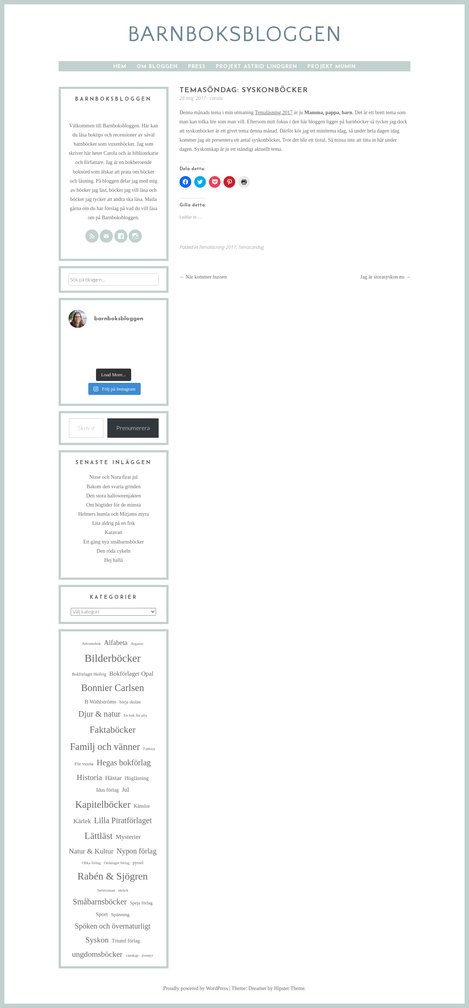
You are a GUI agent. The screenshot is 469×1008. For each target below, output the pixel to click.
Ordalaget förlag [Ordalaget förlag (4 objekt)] (116, 863)
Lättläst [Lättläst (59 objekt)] (99, 835)
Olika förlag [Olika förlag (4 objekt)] (91, 863)
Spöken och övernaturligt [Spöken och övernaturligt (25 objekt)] (113, 926)
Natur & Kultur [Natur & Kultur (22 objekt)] (91, 851)
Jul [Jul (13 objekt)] (125, 789)
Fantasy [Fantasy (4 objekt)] (149, 749)
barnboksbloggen (235, 34)
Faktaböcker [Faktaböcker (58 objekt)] (112, 729)
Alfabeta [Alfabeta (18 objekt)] (116, 642)
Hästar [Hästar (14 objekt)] (113, 777)
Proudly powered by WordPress (195, 988)
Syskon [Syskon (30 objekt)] (97, 940)
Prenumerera (133, 427)
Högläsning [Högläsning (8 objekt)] (136, 778)
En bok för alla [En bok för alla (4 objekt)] (135, 715)
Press (197, 67)
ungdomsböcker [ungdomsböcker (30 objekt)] (97, 954)
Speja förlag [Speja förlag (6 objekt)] (141, 903)
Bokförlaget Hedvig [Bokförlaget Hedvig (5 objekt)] (89, 674)
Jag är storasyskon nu (385, 277)
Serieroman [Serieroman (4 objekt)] (106, 890)
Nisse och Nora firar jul (113, 477)
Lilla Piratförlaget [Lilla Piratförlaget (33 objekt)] (123, 820)
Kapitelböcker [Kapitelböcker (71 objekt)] (102, 804)
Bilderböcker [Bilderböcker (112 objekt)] (113, 658)
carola (216, 98)
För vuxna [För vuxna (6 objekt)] (83, 763)
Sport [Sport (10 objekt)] (102, 914)
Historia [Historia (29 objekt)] (89, 777)
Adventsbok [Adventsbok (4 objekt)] (91, 644)
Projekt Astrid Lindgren (256, 67)
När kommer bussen (203, 277)
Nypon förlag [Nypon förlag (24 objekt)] (136, 851)
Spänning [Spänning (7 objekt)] (120, 914)
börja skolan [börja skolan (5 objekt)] (130, 702)
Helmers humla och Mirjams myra (113, 514)
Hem (119, 67)
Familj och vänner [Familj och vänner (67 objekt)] (105, 747)
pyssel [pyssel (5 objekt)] (138, 862)
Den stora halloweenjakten (113, 496)
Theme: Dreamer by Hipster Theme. (269, 988)
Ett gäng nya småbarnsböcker (113, 542)
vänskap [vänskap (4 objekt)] (132, 955)
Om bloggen (157, 67)
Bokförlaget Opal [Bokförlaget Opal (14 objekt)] (131, 673)
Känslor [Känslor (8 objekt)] (142, 806)
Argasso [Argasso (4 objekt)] (136, 644)
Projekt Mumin (331, 67)
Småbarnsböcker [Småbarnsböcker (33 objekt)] (99, 901)
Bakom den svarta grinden (113, 486)
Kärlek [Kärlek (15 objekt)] (82, 821)
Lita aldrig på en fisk (113, 523)
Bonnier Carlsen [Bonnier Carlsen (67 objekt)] (112, 688)
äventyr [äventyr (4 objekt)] (147, 955)
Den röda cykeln (114, 551)
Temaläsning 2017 (273, 112)
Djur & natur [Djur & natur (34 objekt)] (99, 713)
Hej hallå (113, 560)
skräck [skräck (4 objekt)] (123, 890)
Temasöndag (251, 247)
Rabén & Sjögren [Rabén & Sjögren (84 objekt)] (112, 876)
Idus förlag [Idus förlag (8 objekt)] (107, 790)
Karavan (113, 532)
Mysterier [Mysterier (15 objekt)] (128, 836)
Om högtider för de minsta (113, 505)
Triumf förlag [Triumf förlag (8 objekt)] (126, 941)
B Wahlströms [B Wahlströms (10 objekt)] (101, 701)
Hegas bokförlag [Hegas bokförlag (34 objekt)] (124, 762)
